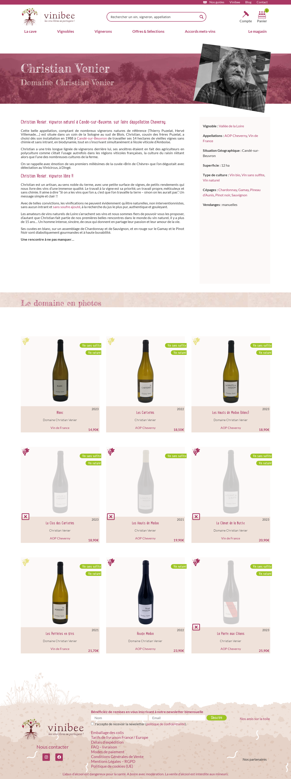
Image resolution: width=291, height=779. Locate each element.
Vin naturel (211, 180)
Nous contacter (53, 747)
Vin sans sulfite (253, 175)
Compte (246, 21)
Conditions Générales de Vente (117, 756)
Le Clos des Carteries (60, 523)
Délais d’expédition (107, 742)
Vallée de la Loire (231, 126)
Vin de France (60, 428)
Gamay (243, 190)
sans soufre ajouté (66, 207)
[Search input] (153, 17)
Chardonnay (227, 190)
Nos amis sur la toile (255, 719)
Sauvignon (239, 195)
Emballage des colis (107, 732)
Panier (262, 21)
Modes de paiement (107, 751)
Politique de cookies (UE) (112, 766)
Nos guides (216, 2)
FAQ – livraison (104, 746)
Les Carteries (145, 412)
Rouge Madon (145, 633)
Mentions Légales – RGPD (113, 761)
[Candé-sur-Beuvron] (235, 244)
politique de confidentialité (165, 724)
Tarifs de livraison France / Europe (119, 737)
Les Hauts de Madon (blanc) (230, 412)
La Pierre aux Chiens (230, 633)
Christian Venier (145, 420)
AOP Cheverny (235, 135)
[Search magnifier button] (201, 17)
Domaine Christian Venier (60, 420)
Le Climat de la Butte (230, 523)
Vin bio (235, 175)
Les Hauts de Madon (145, 523)
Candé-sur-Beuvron (92, 138)
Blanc (60, 412)
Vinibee (235, 2)
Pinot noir (222, 195)
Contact (262, 2)
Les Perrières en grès (60, 633)
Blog (248, 2)
